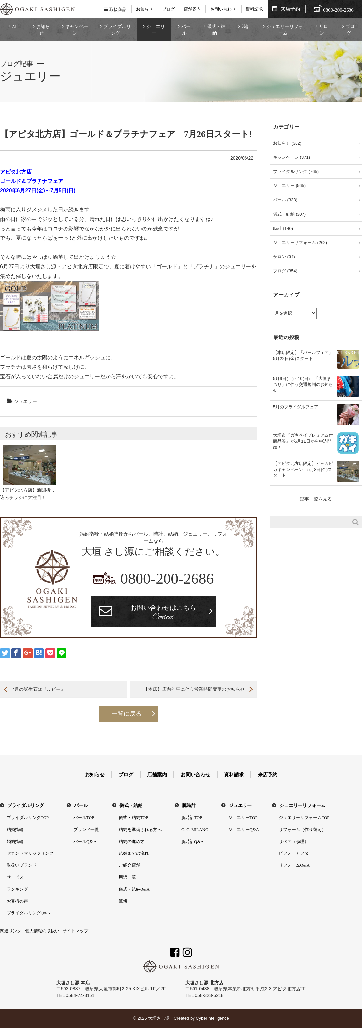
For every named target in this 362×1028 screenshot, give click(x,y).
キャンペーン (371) (291, 157)
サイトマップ (75, 930)
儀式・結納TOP (133, 817)
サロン (323, 30)
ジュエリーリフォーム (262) (300, 242)
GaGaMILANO (194, 829)
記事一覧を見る (316, 498)
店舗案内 (192, 9)
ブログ (168, 9)
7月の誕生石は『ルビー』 (38, 689)
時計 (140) (283, 228)
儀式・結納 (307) (289, 214)
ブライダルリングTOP (28, 817)
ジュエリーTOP (242, 817)
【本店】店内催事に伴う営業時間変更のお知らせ (194, 689)
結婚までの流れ (134, 853)
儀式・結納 (216, 30)
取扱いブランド (22, 865)
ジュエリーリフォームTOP (304, 817)
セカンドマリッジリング (30, 853)
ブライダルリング (117, 30)
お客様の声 (17, 901)
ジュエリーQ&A (243, 829)
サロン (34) (284, 256)
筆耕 (123, 901)
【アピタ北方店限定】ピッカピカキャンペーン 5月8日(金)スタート (303, 469)
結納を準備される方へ (140, 829)
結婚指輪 (15, 829)
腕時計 (189, 805)
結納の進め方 (131, 841)
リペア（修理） (294, 841)
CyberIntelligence (212, 1018)
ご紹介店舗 (129, 865)
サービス (15, 877)
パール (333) (285, 199)
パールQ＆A (85, 841)
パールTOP (83, 817)
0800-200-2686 (167, 578)
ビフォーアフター (296, 853)
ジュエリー (155, 30)
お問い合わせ (223, 9)
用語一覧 (127, 877)
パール (186, 30)
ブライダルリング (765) (296, 171)
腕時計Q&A (192, 841)
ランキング (17, 889)
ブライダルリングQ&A (28, 912)
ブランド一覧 (86, 829)
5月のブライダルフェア (295, 406)
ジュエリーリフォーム (284, 30)
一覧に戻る (127, 713)
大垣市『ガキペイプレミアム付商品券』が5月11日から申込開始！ (303, 441)
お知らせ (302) (287, 143)
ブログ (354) (285, 270)
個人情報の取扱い (42, 930)
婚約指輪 (15, 841)
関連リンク (10, 930)
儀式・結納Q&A (134, 889)
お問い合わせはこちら (163, 613)
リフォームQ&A (294, 865)
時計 (246, 26)
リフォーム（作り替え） (302, 829)
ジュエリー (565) (289, 185)
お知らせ (144, 9)
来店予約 (290, 9)
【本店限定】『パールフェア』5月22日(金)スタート (303, 355)
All (15, 26)
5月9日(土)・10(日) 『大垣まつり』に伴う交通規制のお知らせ (303, 384)
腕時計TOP (191, 817)
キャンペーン (76, 30)
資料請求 (254, 9)
